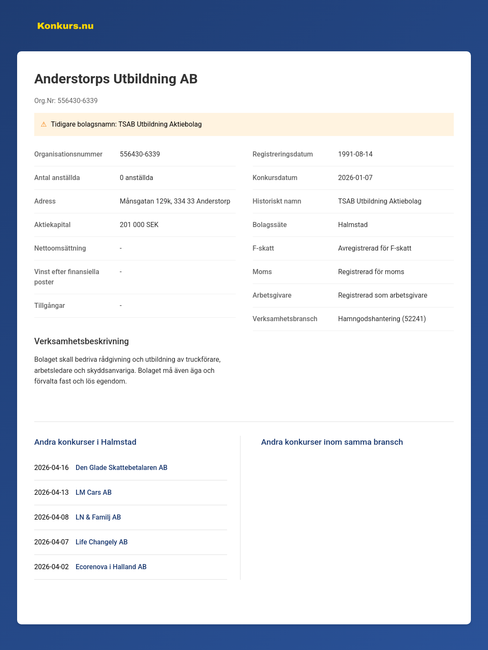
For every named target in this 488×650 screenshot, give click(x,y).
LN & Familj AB (98, 517)
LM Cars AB (94, 492)
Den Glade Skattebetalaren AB (122, 468)
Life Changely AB (102, 542)
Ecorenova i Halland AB (111, 567)
